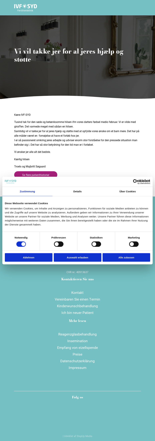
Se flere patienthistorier (35, 175)
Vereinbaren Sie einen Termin (77, 299)
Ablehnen (28, 257)
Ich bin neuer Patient (77, 312)
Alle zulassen (126, 257)
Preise (77, 354)
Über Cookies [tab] (127, 191)
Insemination (77, 340)
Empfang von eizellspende (77, 347)
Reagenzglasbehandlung (77, 334)
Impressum (77, 367)
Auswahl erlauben (77, 257)
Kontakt (77, 292)
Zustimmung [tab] (27, 191)
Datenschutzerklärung (77, 361)
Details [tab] (77, 191)
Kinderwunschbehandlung (77, 306)
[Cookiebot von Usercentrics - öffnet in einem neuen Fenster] (135, 181)
